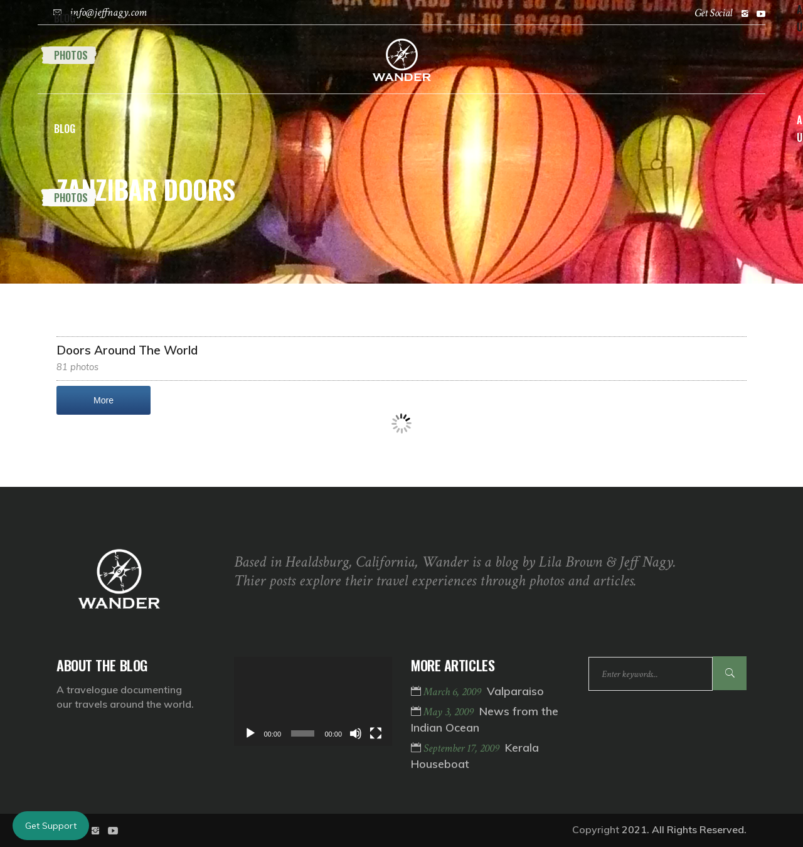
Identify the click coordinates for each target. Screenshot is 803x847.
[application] (313, 701)
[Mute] (355, 733)
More (103, 400)
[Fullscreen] (376, 733)
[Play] (250, 733)
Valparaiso (515, 691)
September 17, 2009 (462, 748)
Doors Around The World (127, 350)
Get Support (51, 825)
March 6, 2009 (453, 692)
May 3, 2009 (449, 712)
